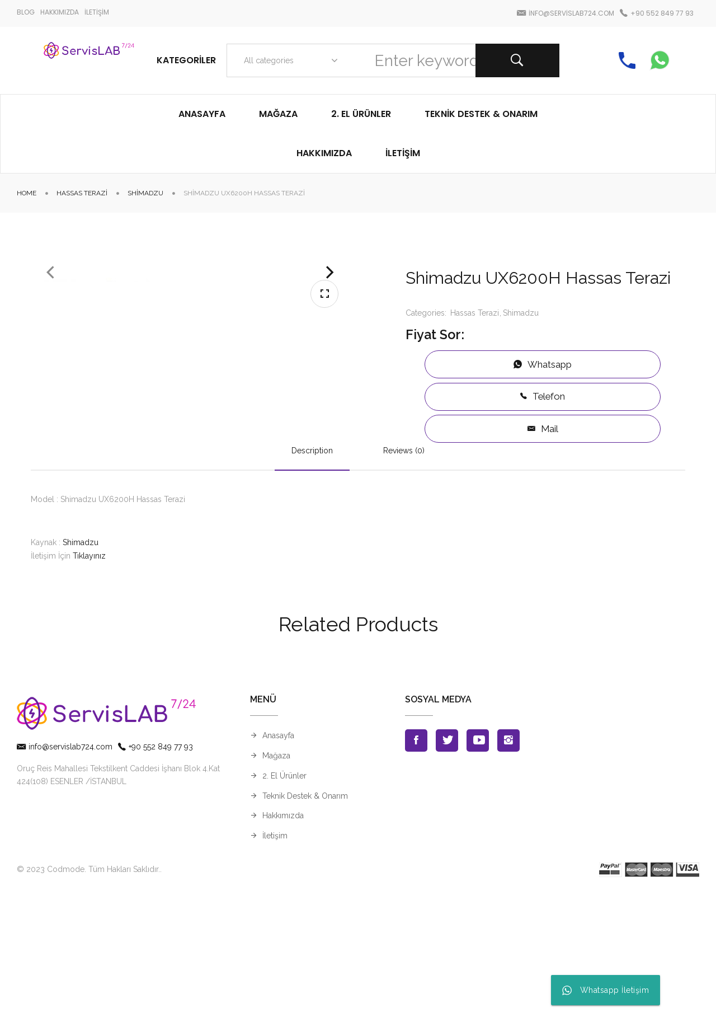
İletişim (275, 963)
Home (26, 193)
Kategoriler (186, 60)
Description (312, 578)
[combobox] (288, 60)
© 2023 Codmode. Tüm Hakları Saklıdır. (88, 997)
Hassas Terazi (81, 193)
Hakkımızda (283, 943)
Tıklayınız (89, 683)
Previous (50, 349)
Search (517, 60)
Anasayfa (278, 863)
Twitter (447, 868)
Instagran (508, 868)
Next (330, 349)
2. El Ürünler (284, 903)
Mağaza (276, 883)
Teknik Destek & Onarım (305, 923)
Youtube (478, 868)
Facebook (416, 868)
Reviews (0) (404, 578)
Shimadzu (145, 193)
